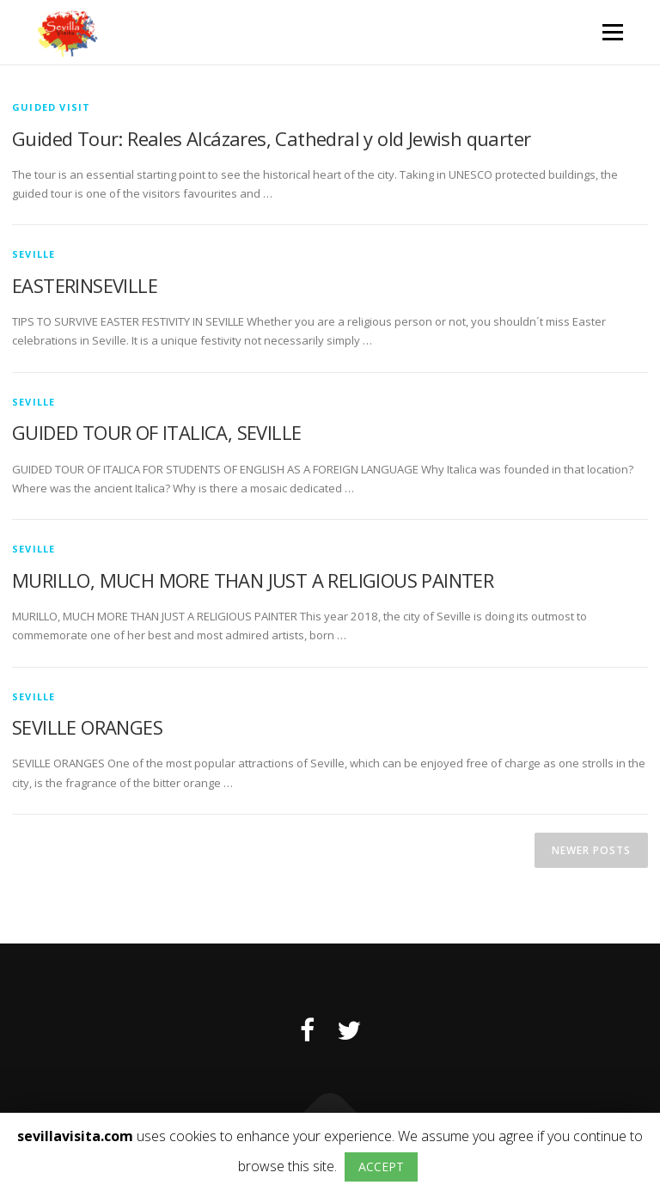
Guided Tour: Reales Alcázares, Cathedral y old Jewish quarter (271, 138)
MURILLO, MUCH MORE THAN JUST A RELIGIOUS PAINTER (252, 580)
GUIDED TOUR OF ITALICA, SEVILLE (156, 432)
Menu (612, 32)
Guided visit (51, 107)
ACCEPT (381, 1166)
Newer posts (591, 850)
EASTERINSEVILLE (84, 285)
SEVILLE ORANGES (87, 727)
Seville (33, 253)
